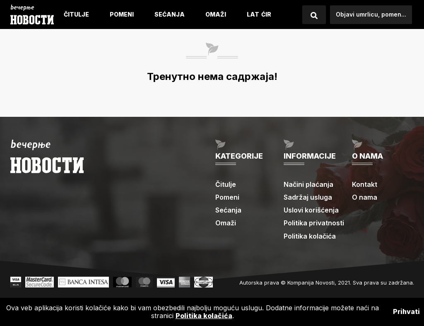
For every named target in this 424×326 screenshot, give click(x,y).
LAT (253, 14)
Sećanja (169, 14)
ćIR (266, 14)
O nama (364, 197)
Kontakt (364, 184)
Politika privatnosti (314, 223)
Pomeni (122, 14)
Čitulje (76, 14)
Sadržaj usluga (308, 197)
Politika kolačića (310, 236)
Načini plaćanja (308, 184)
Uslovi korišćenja (311, 210)
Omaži (215, 14)
